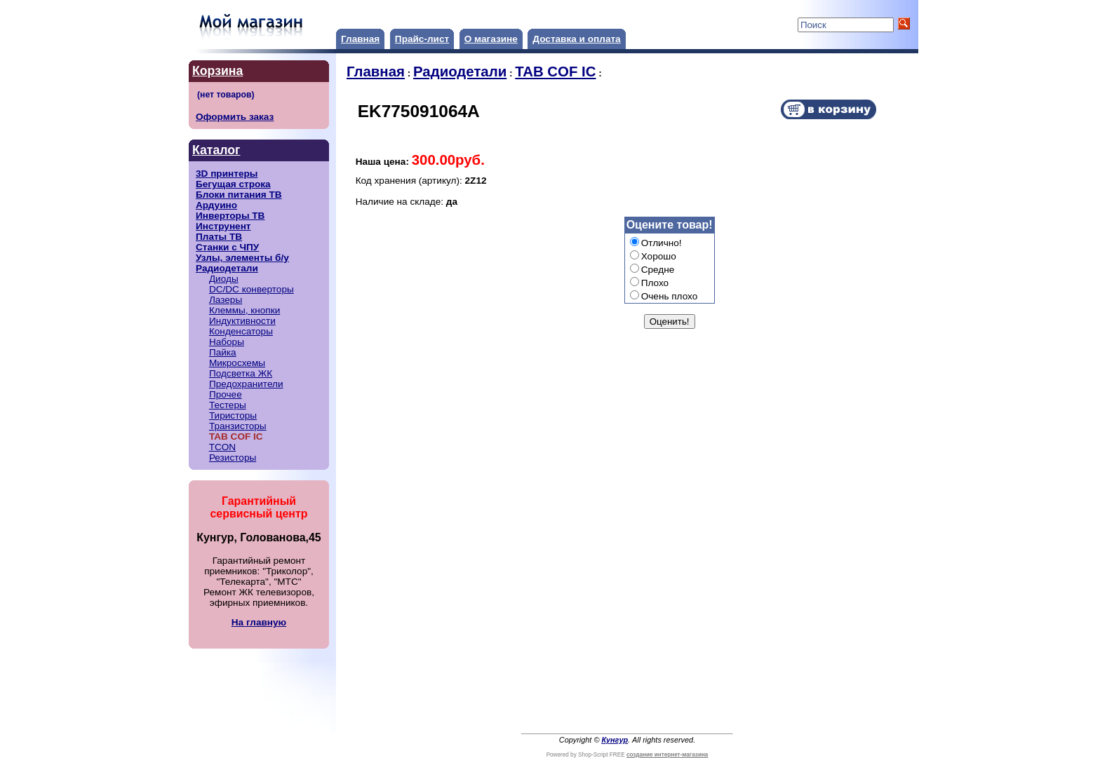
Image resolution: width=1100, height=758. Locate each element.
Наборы (226, 342)
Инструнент (223, 226)
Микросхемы (237, 363)
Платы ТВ (219, 236)
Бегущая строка (233, 184)
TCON (222, 447)
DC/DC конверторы (251, 289)
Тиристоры (233, 415)
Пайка (222, 352)
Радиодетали (227, 268)
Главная (360, 39)
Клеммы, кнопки (244, 310)
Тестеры (227, 405)
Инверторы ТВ (230, 215)
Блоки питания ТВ (239, 194)
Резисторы (232, 457)
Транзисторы (238, 426)
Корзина (217, 71)
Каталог (216, 150)
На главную (259, 622)
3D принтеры (226, 173)
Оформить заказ (235, 116)
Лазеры (225, 300)
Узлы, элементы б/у (242, 257)
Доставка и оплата (576, 39)
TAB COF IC (555, 71)
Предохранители (246, 384)
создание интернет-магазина (667, 755)
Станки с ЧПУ (227, 247)
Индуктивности (242, 321)
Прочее (225, 394)
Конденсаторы (241, 331)
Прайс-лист (422, 39)
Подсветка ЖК (240, 373)
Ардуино (216, 205)
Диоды (224, 278)
